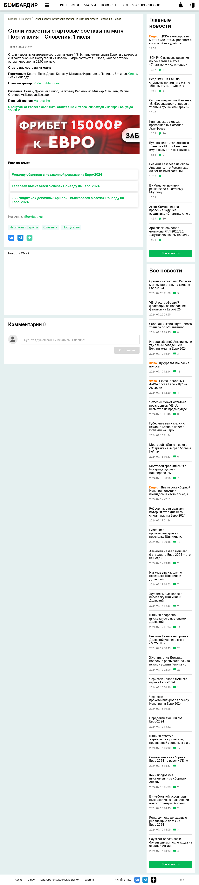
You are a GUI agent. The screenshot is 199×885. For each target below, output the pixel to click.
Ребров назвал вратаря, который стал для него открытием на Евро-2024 (167, 512)
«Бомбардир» (34, 217)
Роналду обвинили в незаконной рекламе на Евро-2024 (57, 174)
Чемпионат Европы (24, 227)
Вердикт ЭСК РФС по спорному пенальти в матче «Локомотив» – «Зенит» (169, 82)
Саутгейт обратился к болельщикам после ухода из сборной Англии (170, 842)
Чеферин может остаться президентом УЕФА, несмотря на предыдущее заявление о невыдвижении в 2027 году (169, 405)
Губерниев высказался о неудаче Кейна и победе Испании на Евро (167, 427)
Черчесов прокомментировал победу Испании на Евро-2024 (169, 700)
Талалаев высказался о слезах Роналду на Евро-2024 (56, 186)
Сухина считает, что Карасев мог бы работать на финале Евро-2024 (170, 285)
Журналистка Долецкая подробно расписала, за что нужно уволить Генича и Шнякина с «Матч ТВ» (169, 661)
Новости (26, 19)
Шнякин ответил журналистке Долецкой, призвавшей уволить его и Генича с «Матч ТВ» (168, 739)
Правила (88, 879)
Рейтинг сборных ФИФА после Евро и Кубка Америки (168, 384)
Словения (50, 227)
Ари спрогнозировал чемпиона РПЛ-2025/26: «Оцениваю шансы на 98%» (169, 231)
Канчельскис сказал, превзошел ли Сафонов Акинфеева (166, 125)
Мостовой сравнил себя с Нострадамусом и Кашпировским (167, 469)
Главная (12, 19)
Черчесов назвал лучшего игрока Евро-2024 (168, 680)
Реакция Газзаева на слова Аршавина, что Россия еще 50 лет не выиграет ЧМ (169, 167)
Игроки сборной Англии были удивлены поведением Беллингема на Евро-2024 (170, 345)
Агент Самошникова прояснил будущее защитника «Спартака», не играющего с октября (168, 210)
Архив (19, 879)
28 (178, 648)
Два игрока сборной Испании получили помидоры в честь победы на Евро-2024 (169, 491)
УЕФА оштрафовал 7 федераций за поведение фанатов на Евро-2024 (167, 306)
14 (178, 627)
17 (178, 748)
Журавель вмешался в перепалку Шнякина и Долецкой (165, 597)
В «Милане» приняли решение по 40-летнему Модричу (166, 189)
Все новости (171, 253)
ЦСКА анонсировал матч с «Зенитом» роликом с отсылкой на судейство (170, 40)
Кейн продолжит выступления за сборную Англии (167, 779)
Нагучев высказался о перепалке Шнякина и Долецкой (165, 576)
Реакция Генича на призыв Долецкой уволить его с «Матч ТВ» (168, 640)
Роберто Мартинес (47, 83)
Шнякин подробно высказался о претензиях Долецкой (167, 618)
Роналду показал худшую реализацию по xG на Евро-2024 (168, 821)
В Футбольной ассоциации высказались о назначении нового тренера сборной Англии (169, 800)
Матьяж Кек (42, 101)
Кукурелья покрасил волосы (169, 364)
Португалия (71, 227)
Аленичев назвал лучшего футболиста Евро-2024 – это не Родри (170, 555)
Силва (132, 74)
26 (178, 669)
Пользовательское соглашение (59, 879)
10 (164, 218)
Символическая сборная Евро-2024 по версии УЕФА (168, 759)
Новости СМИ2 (18, 253)
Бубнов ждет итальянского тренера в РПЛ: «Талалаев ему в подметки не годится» (169, 146)
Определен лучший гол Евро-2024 (165, 719)
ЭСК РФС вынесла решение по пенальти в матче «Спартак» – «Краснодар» (169, 61)
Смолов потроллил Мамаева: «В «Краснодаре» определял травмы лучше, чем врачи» (170, 104)
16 (164, 133)
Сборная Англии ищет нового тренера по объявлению (170, 325)
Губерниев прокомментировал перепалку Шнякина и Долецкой (165, 533)
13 (178, 371)
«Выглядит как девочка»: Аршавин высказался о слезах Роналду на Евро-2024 (68, 200)
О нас (31, 879)
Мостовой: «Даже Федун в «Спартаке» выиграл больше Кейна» (170, 448)
